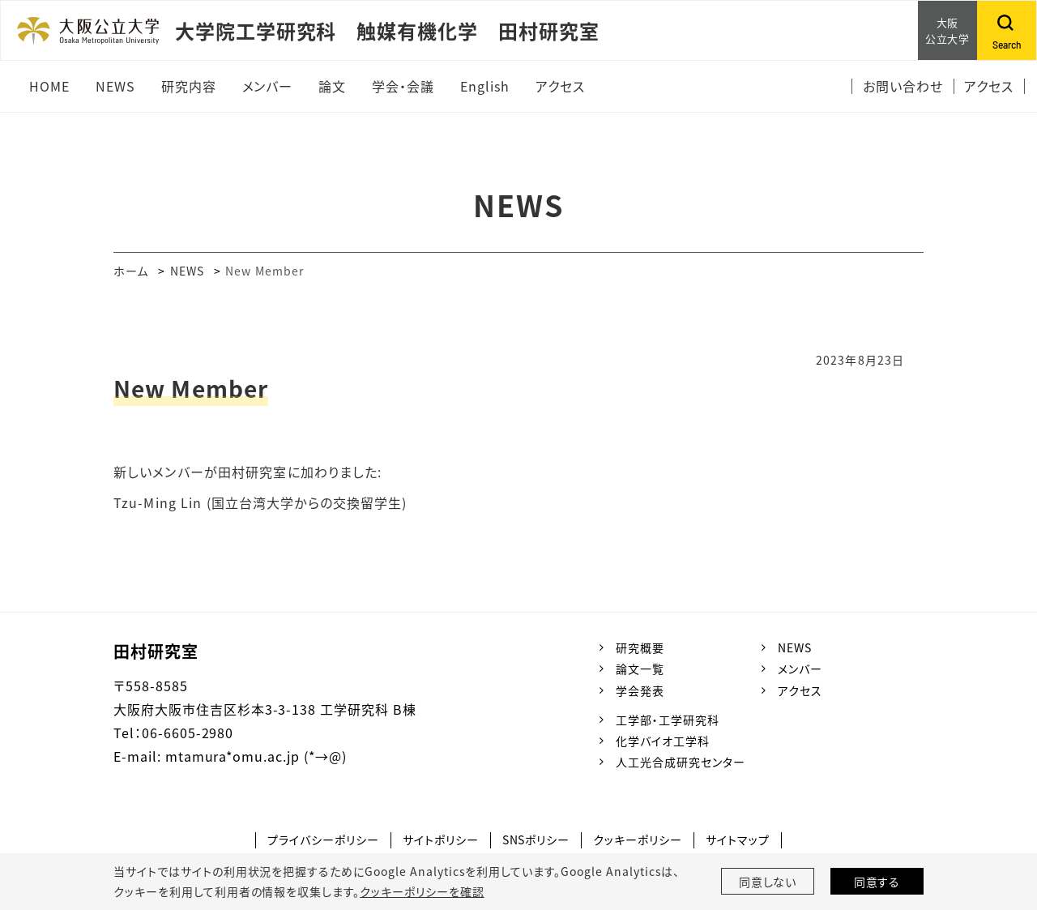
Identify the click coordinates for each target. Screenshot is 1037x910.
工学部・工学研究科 (667, 719)
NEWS (187, 271)
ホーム (130, 271)
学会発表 (640, 690)
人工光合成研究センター (680, 762)
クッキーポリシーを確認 (422, 891)
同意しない (768, 882)
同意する (877, 882)
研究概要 (640, 647)
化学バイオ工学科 (663, 741)
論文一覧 (640, 668)
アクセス (800, 690)
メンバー (800, 668)
